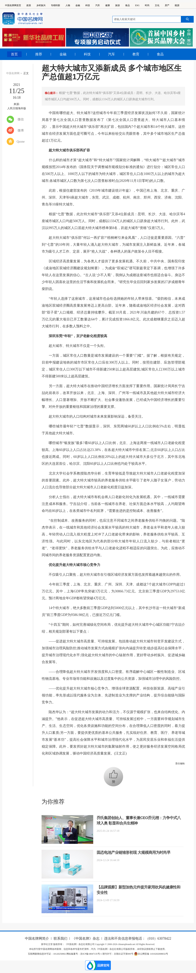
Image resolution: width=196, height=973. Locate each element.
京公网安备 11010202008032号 (151, 953)
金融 (77, 5)
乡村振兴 (41, 5)
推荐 (38, 54)
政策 (28, 5)
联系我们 (60, 938)
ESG (137, 5)
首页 (14, 54)
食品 (127, 5)
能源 (177, 5)
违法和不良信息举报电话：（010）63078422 (137, 938)
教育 (135, 54)
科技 (87, 5)
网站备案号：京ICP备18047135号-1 (84, 953)
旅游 (117, 5)
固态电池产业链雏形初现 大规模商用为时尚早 (133, 852)
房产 (167, 5)
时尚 (147, 5)
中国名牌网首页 (13, 5)
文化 (157, 5)
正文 (26, 73)
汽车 (97, 5)
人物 (67, 5)
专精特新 (55, 5)
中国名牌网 (13, 73)
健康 (107, 5)
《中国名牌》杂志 (86, 938)
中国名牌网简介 (37, 938)
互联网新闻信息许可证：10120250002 (47, 953)
